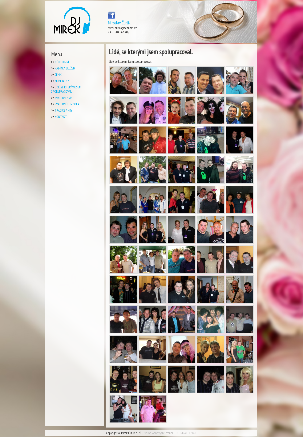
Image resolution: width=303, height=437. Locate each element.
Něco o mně (62, 62)
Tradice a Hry (63, 110)
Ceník (58, 74)
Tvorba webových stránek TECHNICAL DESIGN (169, 433)
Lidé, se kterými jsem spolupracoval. (66, 89)
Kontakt (61, 117)
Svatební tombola (67, 104)
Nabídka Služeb (65, 68)
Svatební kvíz (63, 98)
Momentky (62, 81)
